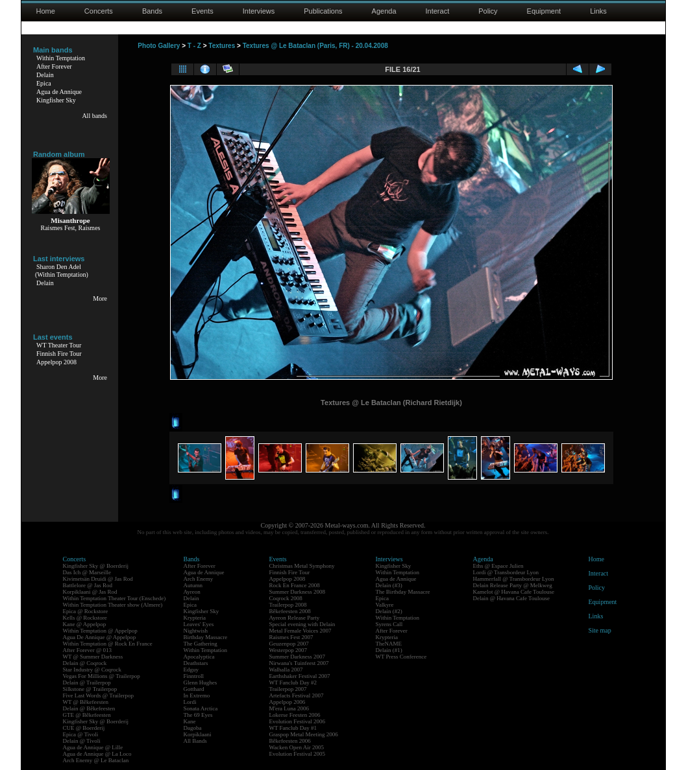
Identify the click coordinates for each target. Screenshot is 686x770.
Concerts (98, 11)
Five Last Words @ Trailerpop (98, 695)
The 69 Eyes (198, 715)
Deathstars (196, 663)
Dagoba (193, 728)
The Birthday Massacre (403, 592)
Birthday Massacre (206, 637)
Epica (43, 83)
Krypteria (195, 617)
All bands (94, 115)
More (100, 298)
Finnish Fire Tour (59, 353)
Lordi (190, 702)
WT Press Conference (401, 656)
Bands (152, 11)
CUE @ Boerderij (84, 728)
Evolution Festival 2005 (297, 754)
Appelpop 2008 (56, 362)
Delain (45, 74)
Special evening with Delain (302, 624)
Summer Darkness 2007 (297, 656)
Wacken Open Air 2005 (297, 747)
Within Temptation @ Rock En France (108, 643)
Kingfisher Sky (56, 100)
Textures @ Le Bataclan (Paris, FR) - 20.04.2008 (315, 45)
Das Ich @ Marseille (87, 572)
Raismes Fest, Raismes (71, 227)
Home (45, 11)
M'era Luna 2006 (289, 708)
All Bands (195, 741)
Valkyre (385, 604)
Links (598, 11)
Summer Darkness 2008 (297, 592)
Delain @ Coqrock (85, 663)
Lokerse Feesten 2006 (295, 715)
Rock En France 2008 (294, 585)
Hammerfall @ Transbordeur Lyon (513, 579)
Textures (221, 45)
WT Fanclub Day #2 (293, 682)
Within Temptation (60, 58)
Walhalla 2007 (286, 669)
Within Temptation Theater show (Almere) (113, 604)
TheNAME (389, 643)
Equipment (544, 11)
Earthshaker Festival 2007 (299, 676)
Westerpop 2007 (288, 650)
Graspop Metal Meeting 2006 (303, 734)
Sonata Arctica (201, 708)
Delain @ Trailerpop (87, 682)
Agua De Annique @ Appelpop (99, 637)
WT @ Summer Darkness (93, 656)
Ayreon (192, 592)
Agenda (384, 11)
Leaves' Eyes (199, 624)
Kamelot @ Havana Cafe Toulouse (513, 592)
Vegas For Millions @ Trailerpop (101, 676)
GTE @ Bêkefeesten (87, 715)
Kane (190, 721)
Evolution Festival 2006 (297, 721)
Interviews (259, 11)
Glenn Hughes (200, 682)
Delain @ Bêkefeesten (89, 708)
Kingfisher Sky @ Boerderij (96, 566)
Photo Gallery (159, 45)
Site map (600, 630)
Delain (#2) (389, 611)
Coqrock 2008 (285, 598)
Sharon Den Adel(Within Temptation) (61, 270)
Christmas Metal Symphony (302, 566)
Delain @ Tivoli (82, 741)
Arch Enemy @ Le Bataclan (96, 760)
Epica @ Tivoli (81, 734)
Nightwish (196, 630)
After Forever (54, 66)
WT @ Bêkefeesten (86, 702)
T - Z (194, 45)
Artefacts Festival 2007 (296, 695)
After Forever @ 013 (87, 650)
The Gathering (200, 643)
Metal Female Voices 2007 (300, 630)
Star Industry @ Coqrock (92, 669)
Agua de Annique (59, 91)
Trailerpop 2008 (288, 604)
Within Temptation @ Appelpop (100, 630)
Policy (487, 11)
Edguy (191, 669)
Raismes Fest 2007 (291, 637)
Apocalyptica (199, 656)
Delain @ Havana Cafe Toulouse (511, 598)
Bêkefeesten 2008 (290, 611)
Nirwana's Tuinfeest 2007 (299, 663)
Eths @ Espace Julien (498, 566)
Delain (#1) (389, 650)
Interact (438, 11)
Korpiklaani (198, 734)
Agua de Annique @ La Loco (97, 754)
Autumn (193, 585)
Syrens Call (389, 624)
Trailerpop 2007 (288, 689)
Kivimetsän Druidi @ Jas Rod (98, 579)
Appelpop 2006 (287, 702)
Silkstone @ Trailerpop (90, 689)
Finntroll (194, 676)
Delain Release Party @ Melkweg (512, 585)
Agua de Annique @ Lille (93, 747)
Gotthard (194, 689)
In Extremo (197, 695)
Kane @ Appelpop (84, 624)
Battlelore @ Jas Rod (88, 585)
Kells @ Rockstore (85, 617)
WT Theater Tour (58, 345)
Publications (323, 11)
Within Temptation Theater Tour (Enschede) (114, 598)
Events (202, 11)
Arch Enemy (199, 579)
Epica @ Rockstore (85, 611)
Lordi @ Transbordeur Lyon (506, 572)
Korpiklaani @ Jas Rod (90, 592)
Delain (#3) (389, 585)
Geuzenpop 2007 (289, 643)
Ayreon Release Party (294, 617)
